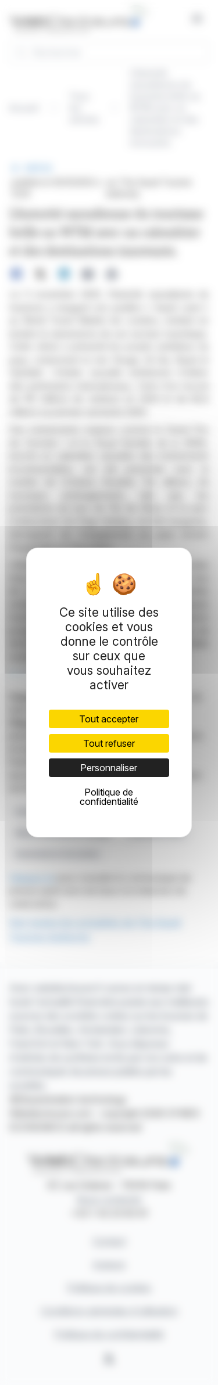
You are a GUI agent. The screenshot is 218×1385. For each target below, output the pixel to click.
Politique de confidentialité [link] (109, 796)
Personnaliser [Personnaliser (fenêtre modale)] (108, 768)
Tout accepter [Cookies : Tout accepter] (108, 719)
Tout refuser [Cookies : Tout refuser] (109, 743)
